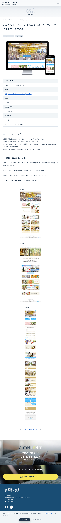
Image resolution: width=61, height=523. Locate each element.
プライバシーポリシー (49, 513)
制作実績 (10, 19)
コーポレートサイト (18, 19)
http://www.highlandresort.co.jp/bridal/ (18, 94)
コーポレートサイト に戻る (30, 430)
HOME (4, 19)
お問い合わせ (32, 476)
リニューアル (19, 36)
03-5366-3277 (30, 456)
